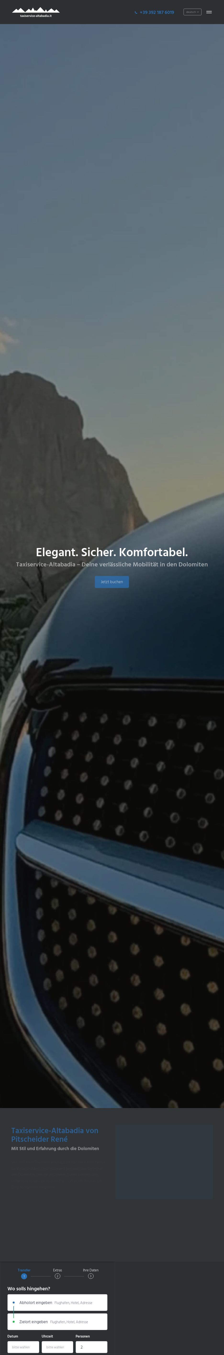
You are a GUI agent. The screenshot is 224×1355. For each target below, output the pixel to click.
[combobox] (91, 1347)
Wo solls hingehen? (28, 1289)
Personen (83, 1336)
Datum (12, 1336)
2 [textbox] (82, 1347)
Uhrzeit (47, 1336)
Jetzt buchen (112, 586)
